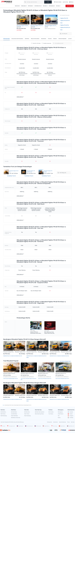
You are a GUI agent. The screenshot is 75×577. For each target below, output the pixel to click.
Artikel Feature (60, 413)
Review (59, 417)
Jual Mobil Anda (70, 5)
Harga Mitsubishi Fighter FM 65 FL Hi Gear (22, 74)
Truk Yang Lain (62, 172)
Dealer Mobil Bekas (14, 415)
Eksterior (55, 38)
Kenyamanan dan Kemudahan (17, 38)
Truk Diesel (22, 63)
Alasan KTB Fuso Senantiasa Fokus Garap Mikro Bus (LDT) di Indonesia (35, 332)
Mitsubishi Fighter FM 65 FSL (66, 352)
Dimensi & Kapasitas (62, 38)
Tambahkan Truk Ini (11, 175)
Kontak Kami (55, 422)
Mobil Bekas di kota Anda (15, 417)
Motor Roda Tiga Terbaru (39, 413)
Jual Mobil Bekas (14, 413)
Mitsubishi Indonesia (22, 59)
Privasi (68, 422)
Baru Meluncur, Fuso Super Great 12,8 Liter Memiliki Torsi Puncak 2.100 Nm (49, 332)
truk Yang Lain (63, 33)
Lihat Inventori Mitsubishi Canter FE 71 (44, 378)
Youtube (70, 414)
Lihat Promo (19, 30)
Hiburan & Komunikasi (35, 38)
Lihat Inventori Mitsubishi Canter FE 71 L (62, 378)
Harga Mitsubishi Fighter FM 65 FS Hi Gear (36, 74)
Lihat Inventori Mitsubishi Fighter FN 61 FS (10, 378)
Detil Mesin (27, 38)
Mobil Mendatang (4, 415)
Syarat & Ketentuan (62, 422)
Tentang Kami (49, 422)
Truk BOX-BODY (22, 68)
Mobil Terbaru (3, 413)
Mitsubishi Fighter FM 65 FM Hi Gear (31, 171)
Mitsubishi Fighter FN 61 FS (20, 352)
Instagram (70, 416)
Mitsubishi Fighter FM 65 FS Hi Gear (28, 373)
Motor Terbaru (26, 413)
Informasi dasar (6, 38)
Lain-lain (70, 38)
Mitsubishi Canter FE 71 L (61, 373)
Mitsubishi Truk (67, 361)
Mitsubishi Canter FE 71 (43, 373)
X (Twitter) (70, 417)
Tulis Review (22, 54)
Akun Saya (65, 2)
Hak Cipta (72, 422)
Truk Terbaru (51, 413)
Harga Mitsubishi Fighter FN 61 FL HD (50, 74)
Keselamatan (43, 38)
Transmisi (50, 38)
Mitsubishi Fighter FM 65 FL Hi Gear (8, 352)
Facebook (70, 412)
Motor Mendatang (27, 415)
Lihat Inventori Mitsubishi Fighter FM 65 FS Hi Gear (28, 379)
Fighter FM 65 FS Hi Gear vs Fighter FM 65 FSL (59, 399)
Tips (58, 415)
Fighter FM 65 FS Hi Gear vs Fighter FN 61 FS (12, 399)
